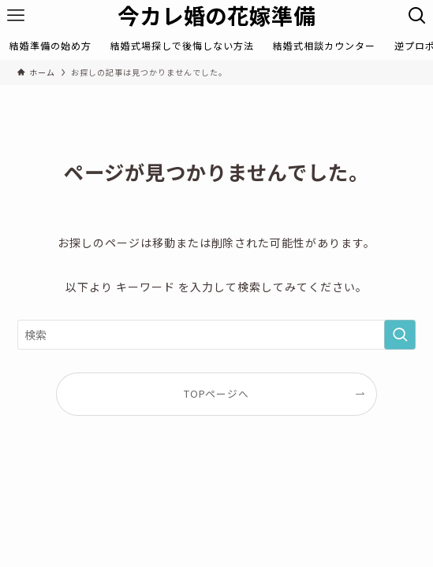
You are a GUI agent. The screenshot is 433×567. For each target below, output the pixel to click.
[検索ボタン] (417, 16)
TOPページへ (217, 393)
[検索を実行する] (400, 335)
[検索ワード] (216, 335)
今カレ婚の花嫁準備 (217, 15)
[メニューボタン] (16, 16)
